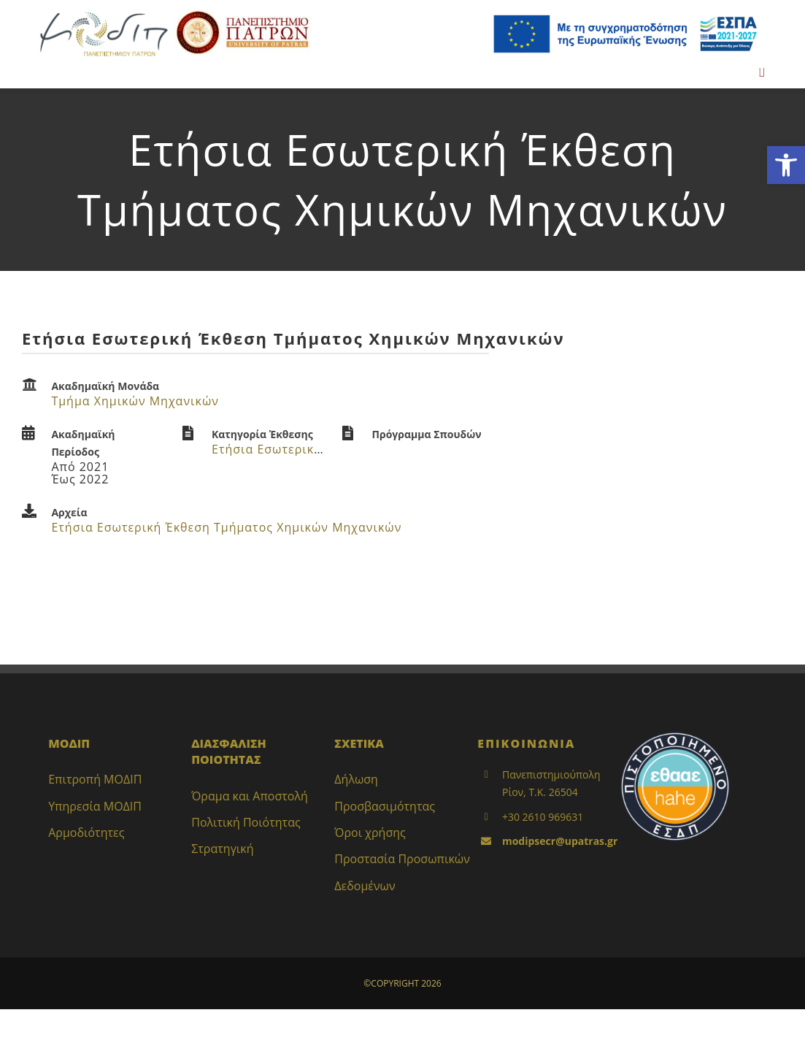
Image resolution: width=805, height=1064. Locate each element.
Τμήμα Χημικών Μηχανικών (135, 401)
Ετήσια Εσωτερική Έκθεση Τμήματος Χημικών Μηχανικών (226, 527)
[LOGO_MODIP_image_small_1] (103, 14)
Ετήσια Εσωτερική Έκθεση (291, 449)
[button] (786, 165)
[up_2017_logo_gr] (242, 14)
